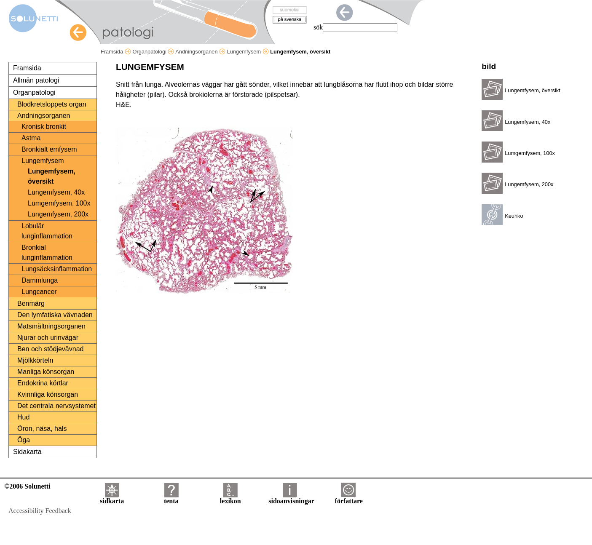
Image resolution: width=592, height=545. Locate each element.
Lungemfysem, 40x (56, 192)
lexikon (230, 498)
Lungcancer (39, 291)
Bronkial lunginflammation (46, 252)
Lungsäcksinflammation (56, 268)
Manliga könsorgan (45, 371)
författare (349, 498)
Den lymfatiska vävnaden (55, 314)
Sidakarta (27, 451)
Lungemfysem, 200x (58, 214)
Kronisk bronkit (43, 126)
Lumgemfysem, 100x (59, 203)
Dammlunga (39, 280)
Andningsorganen (200, 51)
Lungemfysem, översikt (51, 176)
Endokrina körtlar (42, 383)
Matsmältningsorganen (51, 326)
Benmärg (31, 303)
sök (318, 27)
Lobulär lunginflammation (46, 231)
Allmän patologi (36, 80)
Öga (23, 439)
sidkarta (112, 498)
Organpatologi (153, 51)
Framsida (116, 51)
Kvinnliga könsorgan (47, 394)
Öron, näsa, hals (42, 428)
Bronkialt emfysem (49, 149)
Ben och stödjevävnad (50, 349)
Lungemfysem (248, 51)
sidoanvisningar (291, 498)
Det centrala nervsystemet (56, 405)
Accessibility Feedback (39, 510)
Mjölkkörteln (35, 360)
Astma (30, 138)
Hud (23, 417)
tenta (171, 498)
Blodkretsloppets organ (51, 104)
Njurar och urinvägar (47, 337)
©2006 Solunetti (27, 486)
